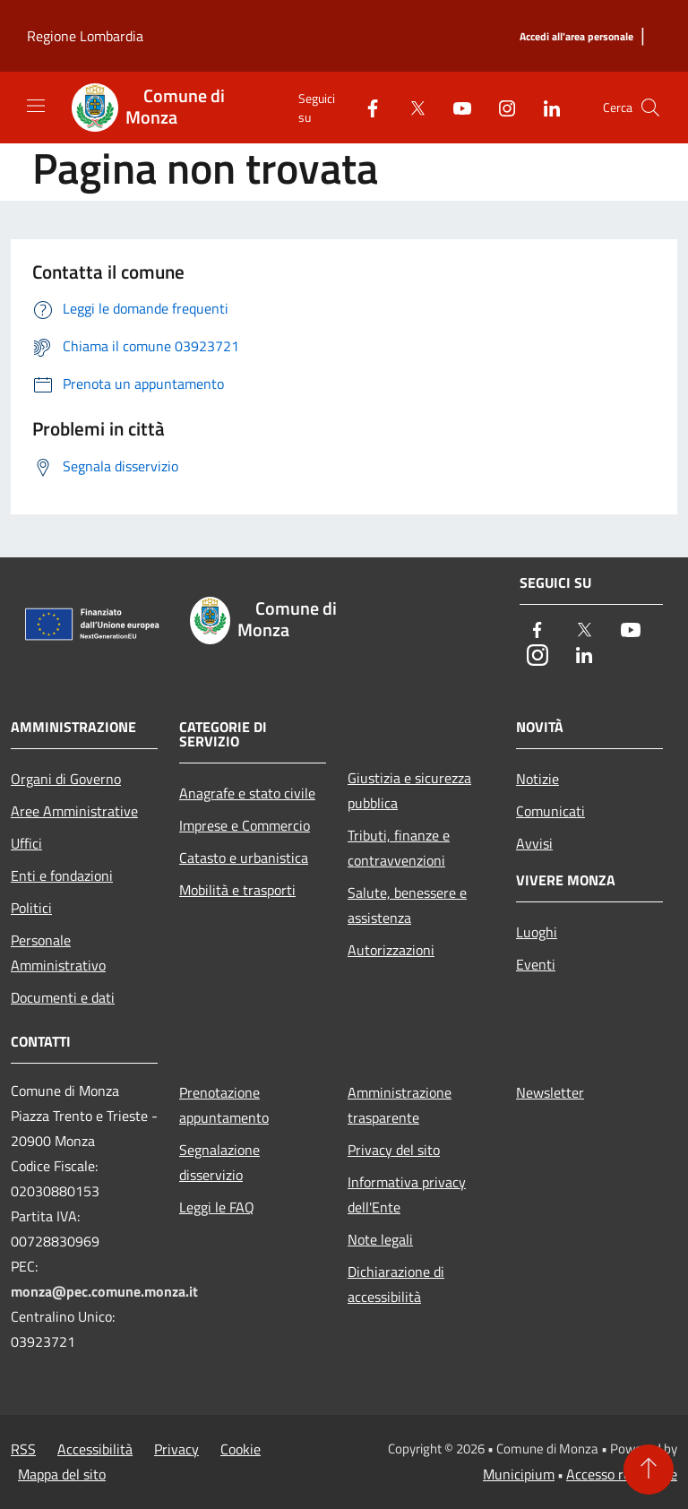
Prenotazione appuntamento (224, 1105)
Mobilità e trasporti (237, 890)
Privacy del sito (394, 1149)
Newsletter (550, 1092)
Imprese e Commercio (244, 825)
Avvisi (534, 843)
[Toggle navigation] (36, 105)
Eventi (535, 964)
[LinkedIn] (545, 107)
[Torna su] (649, 1469)
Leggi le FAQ (216, 1207)
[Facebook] (365, 107)
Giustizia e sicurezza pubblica (409, 790)
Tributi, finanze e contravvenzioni (399, 847)
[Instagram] (500, 107)
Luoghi (536, 932)
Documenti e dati (63, 997)
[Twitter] (410, 107)
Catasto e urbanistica (243, 857)
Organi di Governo (66, 778)
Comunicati (550, 811)
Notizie (537, 778)
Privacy (176, 1449)
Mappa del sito (62, 1474)
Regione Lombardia (85, 36)
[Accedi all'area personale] (576, 37)
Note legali (380, 1239)
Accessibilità (95, 1449)
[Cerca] (650, 107)
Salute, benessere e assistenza (407, 905)
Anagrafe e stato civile (247, 793)
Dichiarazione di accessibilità (396, 1284)
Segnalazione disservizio (219, 1162)
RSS (23, 1449)
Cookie (240, 1449)
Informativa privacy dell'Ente (407, 1194)
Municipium (519, 1474)
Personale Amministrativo (58, 952)
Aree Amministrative (74, 811)
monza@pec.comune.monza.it (104, 1291)
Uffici (26, 843)
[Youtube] (455, 107)
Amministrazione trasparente (400, 1105)
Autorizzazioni (391, 950)
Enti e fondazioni (62, 875)
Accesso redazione (621, 1474)
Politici (31, 907)
